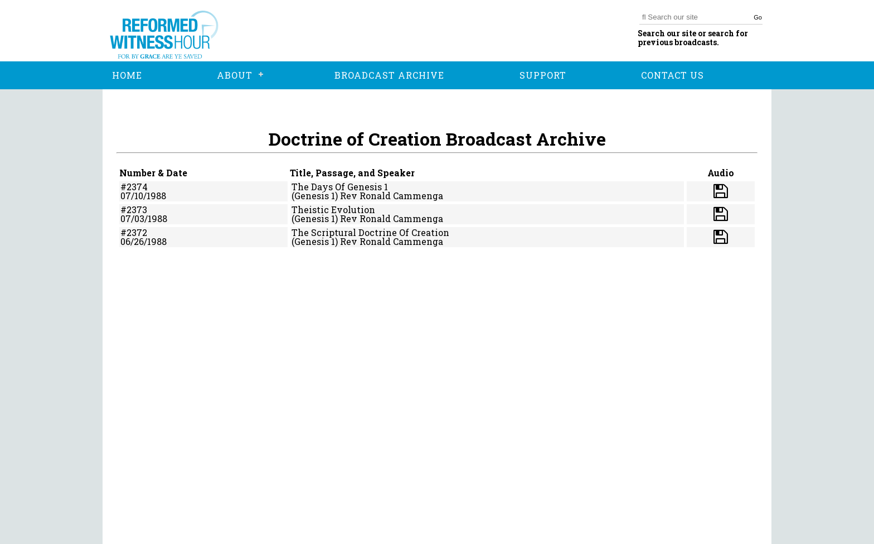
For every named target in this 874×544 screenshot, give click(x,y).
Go (758, 17)
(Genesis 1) (315, 195)
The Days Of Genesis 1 (340, 186)
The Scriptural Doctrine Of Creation (370, 232)
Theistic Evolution (333, 209)
